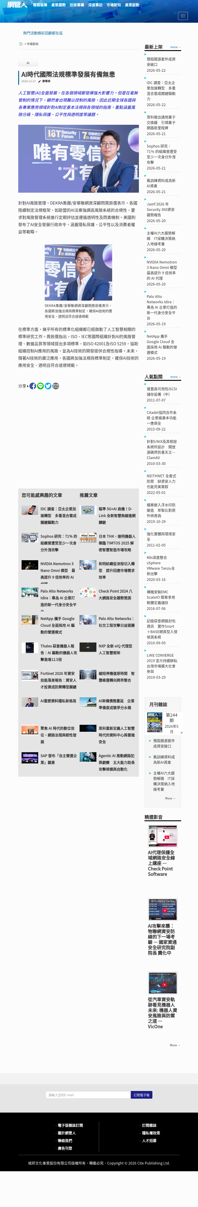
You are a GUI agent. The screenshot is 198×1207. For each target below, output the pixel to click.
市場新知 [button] (114, 4)
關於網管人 (65, 1133)
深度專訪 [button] (95, 4)
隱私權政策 (149, 1133)
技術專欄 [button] (77, 4)
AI (28, 63)
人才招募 (147, 1140)
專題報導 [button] (40, 4)
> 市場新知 (31, 44)
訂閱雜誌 (147, 1125)
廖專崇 (46, 81)
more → (175, 47)
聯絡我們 (63, 1140)
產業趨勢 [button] (58, 4)
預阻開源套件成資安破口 (164, 743)
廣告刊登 (63, 1148)
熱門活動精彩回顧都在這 (43, 33)
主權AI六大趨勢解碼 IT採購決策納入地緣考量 (164, 781)
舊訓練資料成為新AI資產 (164, 759)
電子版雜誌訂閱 (68, 1125)
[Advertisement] (78, 443)
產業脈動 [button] (132, 4)
